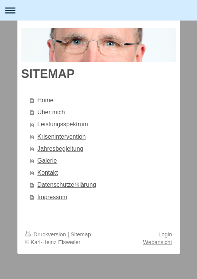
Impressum (52, 197)
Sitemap (80, 234)
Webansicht (157, 242)
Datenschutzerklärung (67, 184)
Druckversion (46, 234)
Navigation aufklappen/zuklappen (98, 10)
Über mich (51, 112)
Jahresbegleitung (61, 148)
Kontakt (48, 172)
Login (165, 234)
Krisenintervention (62, 136)
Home (46, 100)
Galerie (47, 160)
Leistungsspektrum (63, 124)
